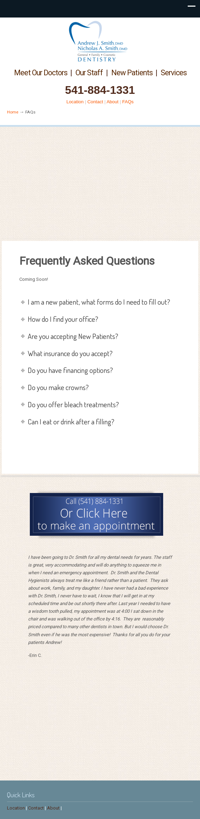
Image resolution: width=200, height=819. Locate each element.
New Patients (132, 72)
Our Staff (89, 72)
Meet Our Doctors (40, 72)
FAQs (128, 101)
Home (12, 112)
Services (174, 72)
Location (75, 101)
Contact (95, 101)
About (113, 101)
